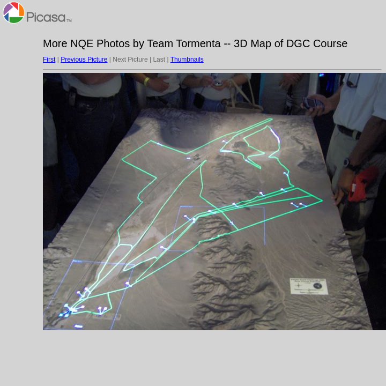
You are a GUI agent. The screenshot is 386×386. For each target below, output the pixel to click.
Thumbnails (187, 59)
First (49, 59)
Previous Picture (84, 59)
